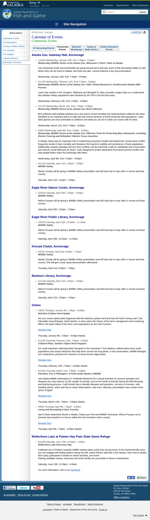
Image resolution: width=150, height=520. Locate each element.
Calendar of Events (12, 62)
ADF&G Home (37, 32)
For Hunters (8, 50)
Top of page (138, 515)
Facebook (75, 470)
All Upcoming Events (43, 48)
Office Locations (122, 497)
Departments (122, 5)
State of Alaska (14, 4)
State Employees (140, 5)
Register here (44, 330)
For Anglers (8, 54)
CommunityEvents (62, 48)
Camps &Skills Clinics (91, 48)
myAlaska (108, 5)
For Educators (10, 42)
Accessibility (9, 495)
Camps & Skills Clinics (13, 46)
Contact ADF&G (40, 495)
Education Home (11, 38)
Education (49, 32)
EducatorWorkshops (76, 48)
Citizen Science (10, 58)
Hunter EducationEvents (109, 48)
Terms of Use (23, 495)
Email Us (103, 509)
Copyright (47, 509)
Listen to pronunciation (39, 2)
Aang (32, 2)
